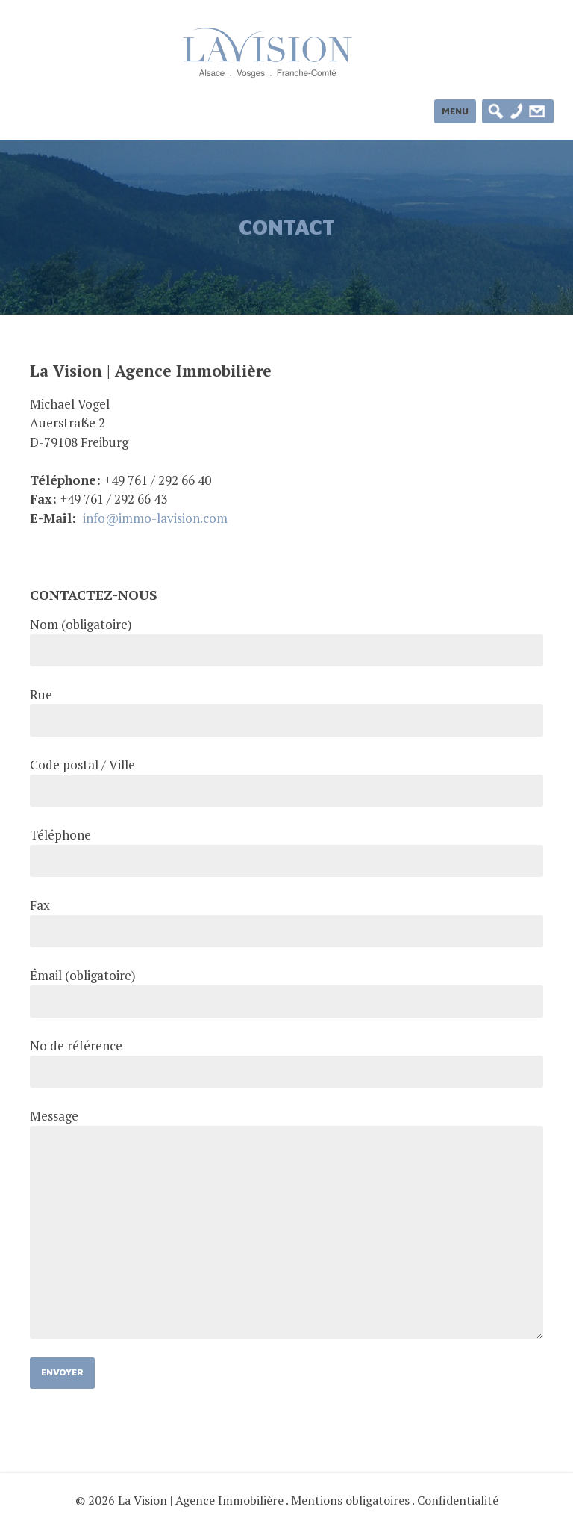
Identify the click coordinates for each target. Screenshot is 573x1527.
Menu (455, 111)
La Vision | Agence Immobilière (201, 1500)
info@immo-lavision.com (155, 518)
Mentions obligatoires (350, 1500)
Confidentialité (457, 1500)
